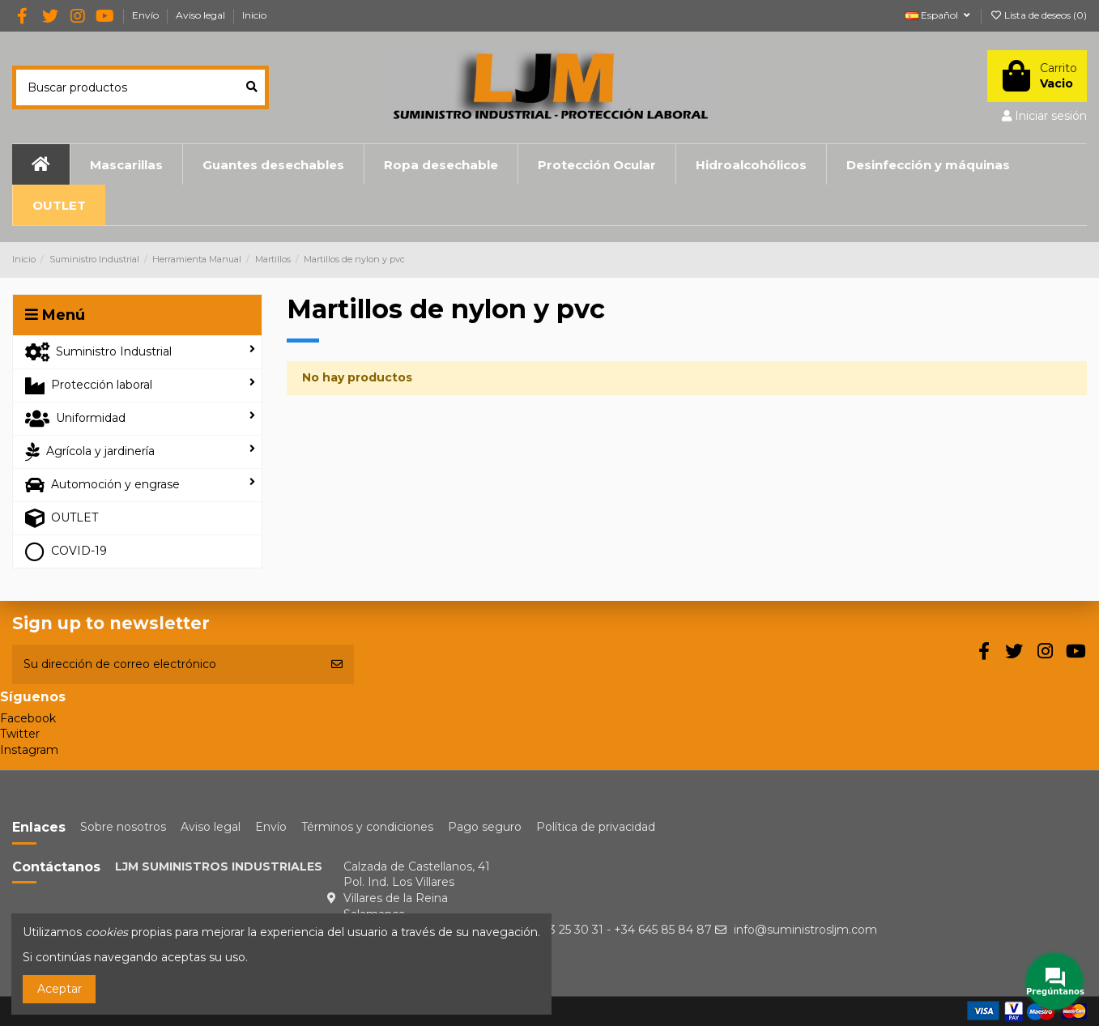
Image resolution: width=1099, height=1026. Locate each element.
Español (939, 15)
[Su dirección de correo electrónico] (166, 664)
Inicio (254, 15)
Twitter (20, 733)
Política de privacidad (595, 827)
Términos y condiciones (367, 827)
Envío (146, 15)
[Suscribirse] (337, 664)
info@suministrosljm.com (805, 929)
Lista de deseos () (1038, 15)
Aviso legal (202, 15)
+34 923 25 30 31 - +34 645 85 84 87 (611, 929)
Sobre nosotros (123, 827)
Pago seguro (485, 827)
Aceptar (59, 988)
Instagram (29, 750)
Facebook (28, 718)
